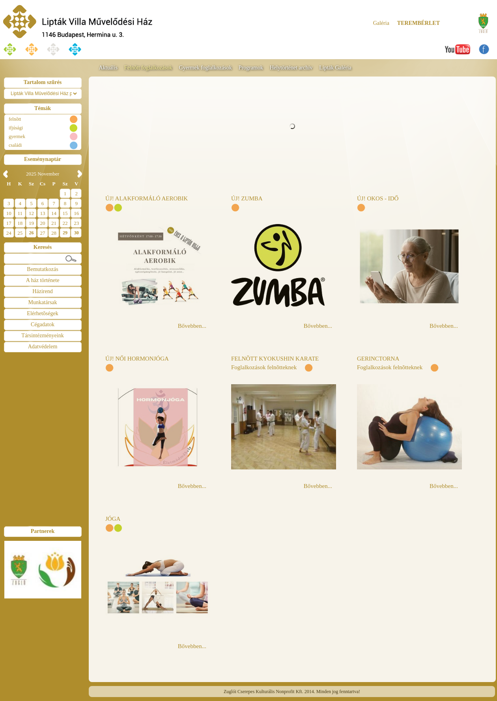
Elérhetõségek (42, 313)
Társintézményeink (42, 335)
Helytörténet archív (291, 68)
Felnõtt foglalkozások (148, 68)
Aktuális (108, 68)
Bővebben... (192, 326)
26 (31, 233)
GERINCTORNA (378, 358)
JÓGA (112, 519)
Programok (251, 68)
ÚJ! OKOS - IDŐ (377, 198)
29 (65, 233)
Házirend (42, 291)
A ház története (43, 280)
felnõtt (15, 119)
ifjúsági (16, 128)
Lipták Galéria (335, 68)
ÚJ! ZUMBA (247, 198)
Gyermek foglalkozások (205, 68)
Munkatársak (42, 302)
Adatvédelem (43, 347)
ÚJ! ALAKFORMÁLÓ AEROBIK (146, 198)
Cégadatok (42, 324)
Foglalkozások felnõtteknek (264, 367)
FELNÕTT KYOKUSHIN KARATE (275, 358)
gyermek (17, 136)
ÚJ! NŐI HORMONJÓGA (137, 358)
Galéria (381, 23)
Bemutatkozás (42, 269)
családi (15, 145)
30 (76, 233)
